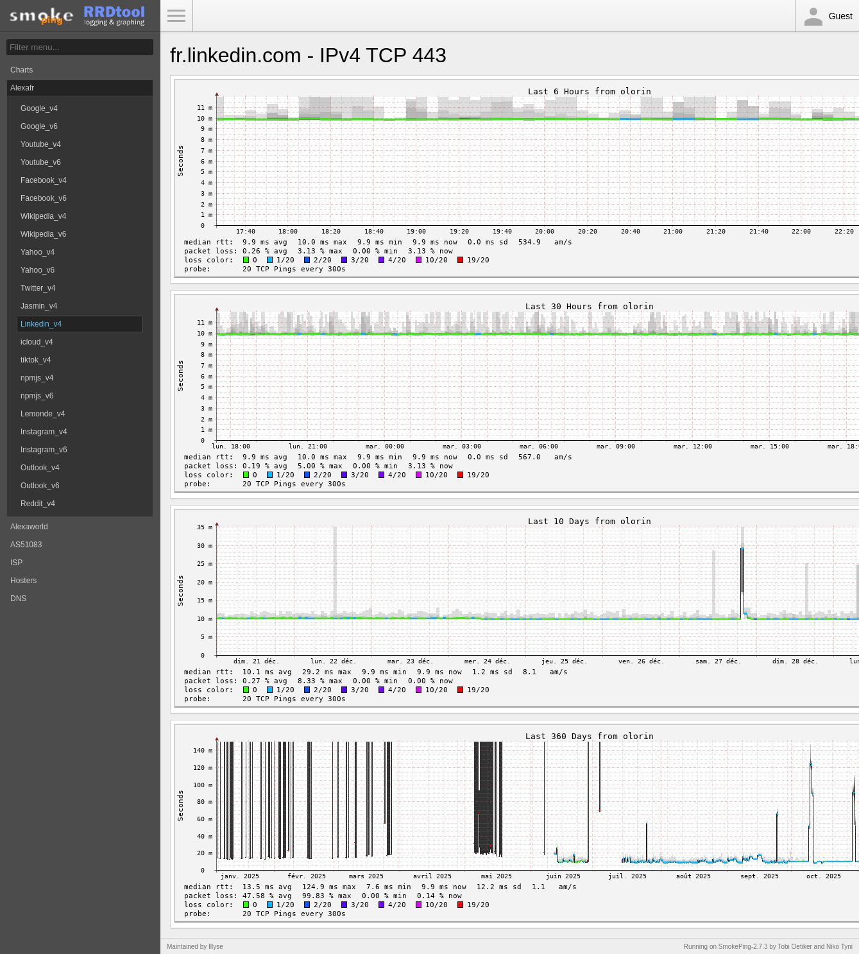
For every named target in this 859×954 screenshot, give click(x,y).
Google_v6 (39, 126)
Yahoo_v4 (38, 252)
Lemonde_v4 (43, 413)
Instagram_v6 (44, 449)
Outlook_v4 (40, 467)
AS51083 (26, 544)
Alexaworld (29, 526)
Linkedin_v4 (41, 323)
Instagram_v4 (44, 431)
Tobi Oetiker (795, 946)
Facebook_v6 (44, 198)
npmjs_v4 (37, 377)
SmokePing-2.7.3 (743, 946)
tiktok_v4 (36, 359)
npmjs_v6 (37, 395)
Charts (21, 69)
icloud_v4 (37, 341)
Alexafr (22, 87)
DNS (18, 598)
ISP (16, 562)
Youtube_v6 (41, 162)
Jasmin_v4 (39, 306)
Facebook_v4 (44, 180)
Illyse (215, 946)
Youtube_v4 (41, 144)
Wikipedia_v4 (43, 216)
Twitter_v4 (38, 288)
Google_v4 (39, 108)
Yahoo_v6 (38, 270)
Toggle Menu (176, 16)
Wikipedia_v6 (43, 234)
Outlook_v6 (40, 485)
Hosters (23, 580)
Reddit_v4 (38, 503)
